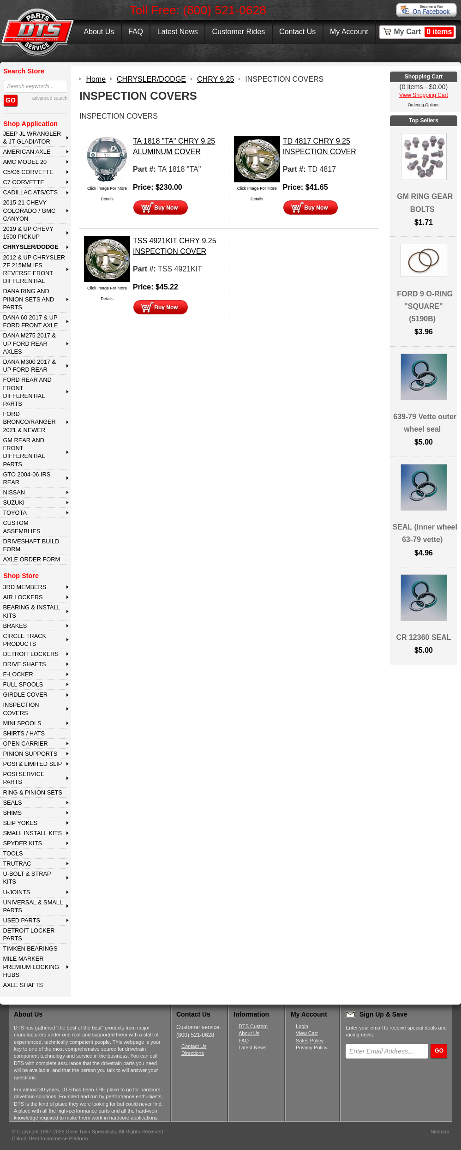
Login (302, 1026)
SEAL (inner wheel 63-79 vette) (425, 533)
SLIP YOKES (20, 822)
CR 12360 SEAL (423, 637)
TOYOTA (14, 512)
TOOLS (13, 853)
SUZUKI (13, 502)
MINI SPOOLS (22, 723)
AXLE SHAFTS (23, 984)
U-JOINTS (16, 892)
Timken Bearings (30, 948)
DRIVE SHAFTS (24, 664)
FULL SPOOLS (23, 684)
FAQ (135, 32)
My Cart (424, 32)
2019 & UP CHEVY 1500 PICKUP (28, 232)
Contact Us (297, 32)
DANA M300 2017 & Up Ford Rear (29, 365)
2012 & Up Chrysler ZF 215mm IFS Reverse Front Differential (34, 269)
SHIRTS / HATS (24, 733)
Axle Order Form (31, 559)
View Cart (306, 1033)
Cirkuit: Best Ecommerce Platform (50, 1138)
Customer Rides (238, 32)
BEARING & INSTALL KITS (31, 611)
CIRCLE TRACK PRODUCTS (24, 639)
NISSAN (14, 492)
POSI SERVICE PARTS (23, 778)
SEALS (12, 802)
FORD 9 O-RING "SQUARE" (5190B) (425, 306)
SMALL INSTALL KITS (32, 833)
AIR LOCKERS (22, 597)
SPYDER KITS (22, 843)
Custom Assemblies (21, 526)
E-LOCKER (18, 674)
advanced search (49, 98)
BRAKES (15, 625)
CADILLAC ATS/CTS (30, 192)
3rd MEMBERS (24, 587)
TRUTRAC (17, 863)
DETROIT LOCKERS (31, 653)
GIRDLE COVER (25, 694)
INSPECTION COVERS (21, 708)
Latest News (177, 32)
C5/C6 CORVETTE (28, 172)
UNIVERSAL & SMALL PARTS (33, 906)
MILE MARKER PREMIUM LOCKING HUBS (31, 966)
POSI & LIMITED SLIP (32, 763)
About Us (99, 32)
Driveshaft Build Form (31, 545)
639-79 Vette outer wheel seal (424, 423)
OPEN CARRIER (25, 743)
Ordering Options (424, 104)
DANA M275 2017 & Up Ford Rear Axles (29, 343)
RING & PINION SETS (32, 792)
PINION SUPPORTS (30, 753)
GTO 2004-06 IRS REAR (26, 478)
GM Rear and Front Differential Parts (24, 452)
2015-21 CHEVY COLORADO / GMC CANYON (29, 210)
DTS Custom (253, 1026)
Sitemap (440, 1131)
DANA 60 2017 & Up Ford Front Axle (30, 321)
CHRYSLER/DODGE (30, 246)
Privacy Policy (311, 1047)
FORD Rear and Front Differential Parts (27, 391)
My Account (349, 32)
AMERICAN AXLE (26, 151)
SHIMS (12, 812)
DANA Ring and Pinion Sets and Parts (28, 299)
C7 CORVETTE (23, 182)
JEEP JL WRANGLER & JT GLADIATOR (32, 137)
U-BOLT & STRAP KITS (27, 877)
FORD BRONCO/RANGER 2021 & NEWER (29, 422)
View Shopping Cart (423, 95)
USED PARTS (21, 920)
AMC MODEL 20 (25, 161)
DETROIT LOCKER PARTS (28, 934)
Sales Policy (309, 1040)
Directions (192, 1053)
